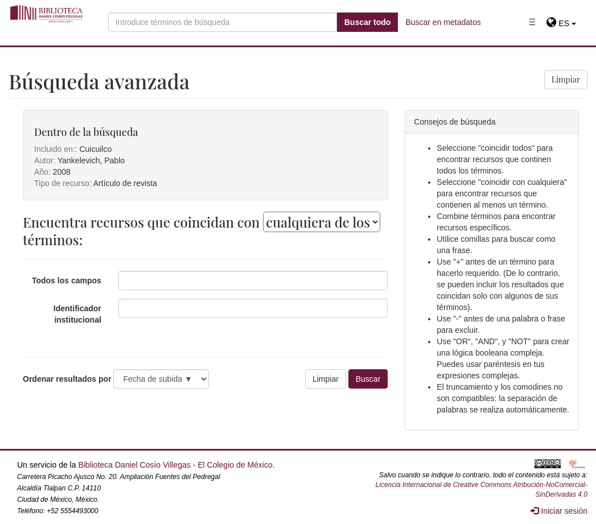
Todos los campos (66, 280)
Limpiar (566, 79)
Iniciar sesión (559, 510)
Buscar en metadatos (442, 22)
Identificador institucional (77, 314)
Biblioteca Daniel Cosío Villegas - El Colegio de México (175, 464)
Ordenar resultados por (67, 378)
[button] (561, 23)
